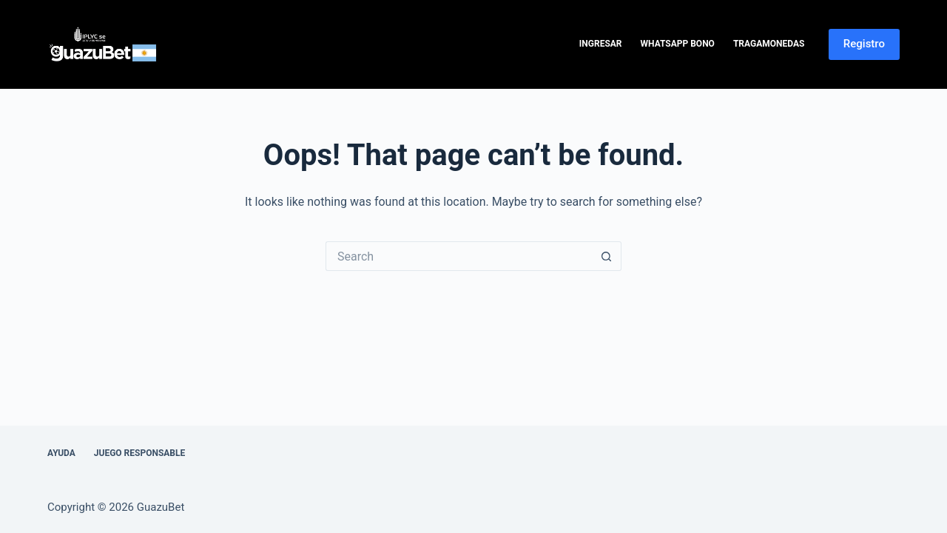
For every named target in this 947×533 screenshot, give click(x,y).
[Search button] (606, 256)
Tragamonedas (768, 43)
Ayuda (61, 453)
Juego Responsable (139, 453)
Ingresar (600, 43)
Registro (864, 43)
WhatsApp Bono (678, 43)
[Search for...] (459, 256)
